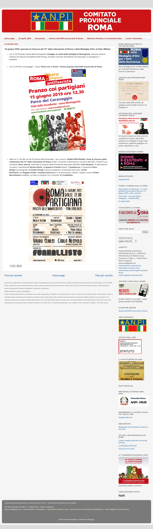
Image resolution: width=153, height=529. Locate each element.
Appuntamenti (124, 179)
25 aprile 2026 (25, 38)
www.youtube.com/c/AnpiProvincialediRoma (86, 509)
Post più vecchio (104, 275)
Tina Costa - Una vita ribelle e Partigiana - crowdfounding (130, 197)
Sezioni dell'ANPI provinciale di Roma (66, 38)
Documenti (40, 38)
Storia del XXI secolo (127, 449)
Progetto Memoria (125, 417)
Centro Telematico (134, 38)
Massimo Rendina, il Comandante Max (104, 38)
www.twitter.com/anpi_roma (129, 268)
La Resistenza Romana (127, 446)
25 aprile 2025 (124, 201)
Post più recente (13, 275)
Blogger (91, 519)
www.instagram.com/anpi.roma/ (131, 275)
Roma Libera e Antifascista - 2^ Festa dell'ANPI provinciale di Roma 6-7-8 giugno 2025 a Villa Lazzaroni (133, 191)
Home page (9, 38)
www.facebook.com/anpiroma (130, 266)
